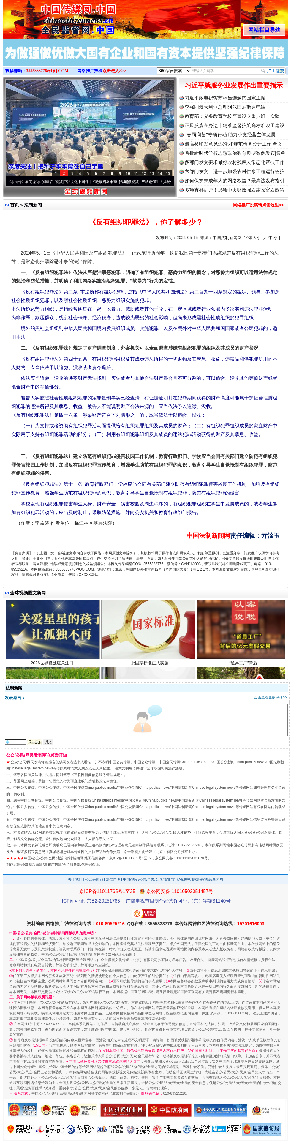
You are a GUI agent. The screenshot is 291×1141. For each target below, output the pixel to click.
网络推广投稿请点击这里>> (258, 205)
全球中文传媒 (52, 17)
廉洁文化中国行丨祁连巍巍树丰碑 (94, 182)
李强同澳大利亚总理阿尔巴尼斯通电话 (225, 107)
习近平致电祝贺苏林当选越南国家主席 (225, 97)
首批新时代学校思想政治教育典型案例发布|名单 (235, 153)
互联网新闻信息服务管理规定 (97, 775)
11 (136, 173)
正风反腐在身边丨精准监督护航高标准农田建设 (234, 125)
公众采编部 (94, 879)
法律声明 (113, 879)
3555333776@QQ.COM (47, 71)
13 (152, 173)
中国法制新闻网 (227, 237)
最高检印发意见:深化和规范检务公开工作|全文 (233, 143)
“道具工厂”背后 (244, 666)
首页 (14, 204)
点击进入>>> (114, 71)
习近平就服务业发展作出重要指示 (234, 85)
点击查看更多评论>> (270, 697)
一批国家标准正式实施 (148, 666)
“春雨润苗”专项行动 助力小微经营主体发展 (230, 134)
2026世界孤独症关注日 (53, 666)
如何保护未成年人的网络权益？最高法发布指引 (234, 180)
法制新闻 (33, 204)
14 (160, 173)
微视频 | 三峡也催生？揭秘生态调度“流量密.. (167, 182)
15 (168, 173)
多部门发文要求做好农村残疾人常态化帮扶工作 (234, 162)
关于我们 (75, 879)
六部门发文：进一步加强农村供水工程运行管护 (234, 171)
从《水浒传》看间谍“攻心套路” (31, 182)
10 (128, 173)
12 (144, 173)
